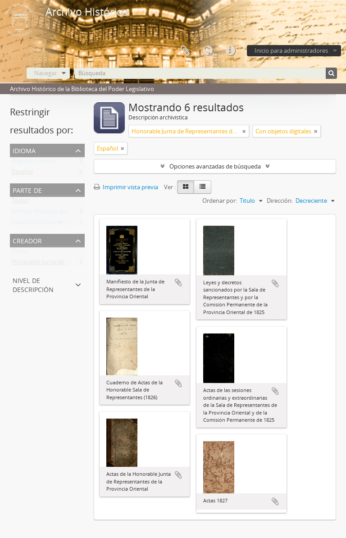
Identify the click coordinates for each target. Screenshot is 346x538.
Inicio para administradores (291, 50)
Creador (27, 240)
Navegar (45, 73)
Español (22, 173)
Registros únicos (33, 163)
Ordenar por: (219, 200)
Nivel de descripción (33, 284)
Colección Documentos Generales (56, 224)
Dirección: (280, 200)
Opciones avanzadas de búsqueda (215, 166)
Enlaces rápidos (230, 51)
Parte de (27, 189)
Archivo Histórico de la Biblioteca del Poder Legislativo (84, 213)
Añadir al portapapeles (178, 282)
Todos (20, 202)
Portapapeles (185, 51)
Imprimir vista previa (126, 187)
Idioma (207, 51)
